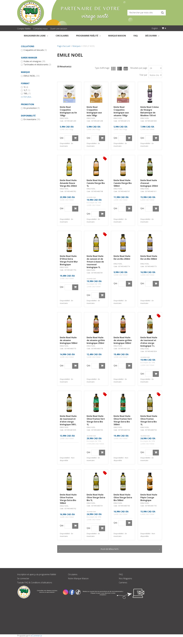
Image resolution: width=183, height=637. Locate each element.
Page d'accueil (63, 46)
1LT (25, 90)
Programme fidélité (88, 35)
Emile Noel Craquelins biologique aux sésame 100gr (121, 111)
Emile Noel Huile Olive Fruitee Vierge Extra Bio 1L (148, 420)
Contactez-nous (40, 28)
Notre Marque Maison (78, 578)
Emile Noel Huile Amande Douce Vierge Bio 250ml (68, 183)
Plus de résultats (109, 549)
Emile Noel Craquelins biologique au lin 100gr (68, 111)
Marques (76, 46)
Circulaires (62, 35)
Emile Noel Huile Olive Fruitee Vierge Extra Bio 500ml (68, 498)
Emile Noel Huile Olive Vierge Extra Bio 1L (96, 497)
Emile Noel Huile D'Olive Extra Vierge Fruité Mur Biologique (69, 260)
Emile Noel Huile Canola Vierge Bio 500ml (123, 183)
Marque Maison (117, 35)
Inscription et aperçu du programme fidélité (36, 574)
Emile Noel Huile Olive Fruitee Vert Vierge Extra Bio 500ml (123, 420)
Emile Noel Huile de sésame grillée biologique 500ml (123, 340)
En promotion (30, 108)
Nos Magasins (125, 578)
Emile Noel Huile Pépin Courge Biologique (148, 497)
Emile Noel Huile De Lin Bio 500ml (148, 257)
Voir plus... (26, 96)
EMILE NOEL (30, 76)
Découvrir (152, 35)
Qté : (62, 138)
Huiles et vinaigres (33, 61)
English (155, 28)
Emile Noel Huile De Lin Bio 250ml (122, 257)
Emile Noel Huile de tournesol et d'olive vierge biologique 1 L (148, 341)
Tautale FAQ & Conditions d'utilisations (34, 582)
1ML (26, 93)
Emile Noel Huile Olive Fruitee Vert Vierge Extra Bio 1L (96, 420)
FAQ (136, 35)
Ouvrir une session (58, 28)
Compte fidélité (24, 28)
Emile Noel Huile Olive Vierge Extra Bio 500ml (123, 497)
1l (24, 87)
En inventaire (30, 119)
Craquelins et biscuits (34, 50)
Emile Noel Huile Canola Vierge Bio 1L (96, 183)
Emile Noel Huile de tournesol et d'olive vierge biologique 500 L (68, 420)
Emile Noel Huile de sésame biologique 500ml (68, 340)
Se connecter (23, 578)
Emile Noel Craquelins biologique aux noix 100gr (94, 111)
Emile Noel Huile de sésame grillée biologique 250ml (96, 340)
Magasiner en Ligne (36, 35)
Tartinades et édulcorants (36, 64)
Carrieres (123, 582)
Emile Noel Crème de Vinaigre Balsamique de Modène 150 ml (149, 111)
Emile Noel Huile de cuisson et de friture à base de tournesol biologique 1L (95, 262)
